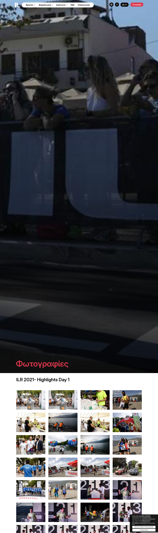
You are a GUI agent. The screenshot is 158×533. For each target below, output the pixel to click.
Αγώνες (30, 5)
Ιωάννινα (61, 5)
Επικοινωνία (84, 5)
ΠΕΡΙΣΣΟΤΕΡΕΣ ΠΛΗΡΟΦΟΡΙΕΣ (143, 527)
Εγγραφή (137, 4)
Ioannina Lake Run (17, 5)
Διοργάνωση (46, 5)
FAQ (72, 5)
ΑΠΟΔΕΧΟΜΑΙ (144, 530)
